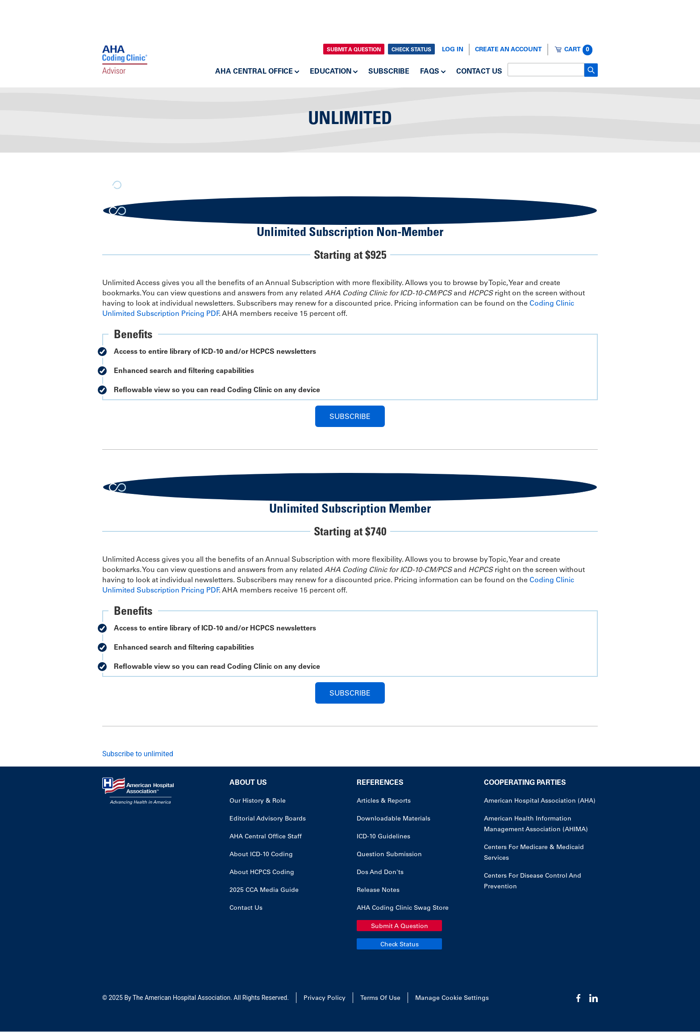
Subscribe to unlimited (137, 754)
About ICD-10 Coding (261, 855)
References (380, 783)
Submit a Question (354, 50)
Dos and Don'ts (380, 873)
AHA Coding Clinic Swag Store (403, 908)
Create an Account (508, 50)
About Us (248, 783)
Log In (452, 50)
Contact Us (479, 71)
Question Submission (389, 855)
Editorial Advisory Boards (267, 819)
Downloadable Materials (393, 819)
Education (330, 71)
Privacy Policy (325, 998)
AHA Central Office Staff (265, 837)
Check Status (411, 50)
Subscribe (388, 71)
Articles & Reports (384, 801)
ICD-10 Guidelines (383, 837)
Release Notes (378, 890)
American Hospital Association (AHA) (540, 801)
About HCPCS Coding (261, 873)
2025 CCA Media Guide (264, 890)
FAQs (429, 71)
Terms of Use (380, 998)
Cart (578, 50)
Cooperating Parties (525, 783)
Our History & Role (257, 801)
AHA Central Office (254, 71)
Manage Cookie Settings (452, 998)
